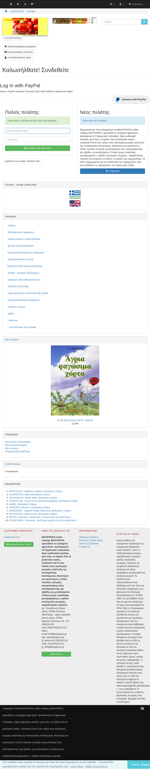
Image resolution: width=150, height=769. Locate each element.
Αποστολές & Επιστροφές (18, 442)
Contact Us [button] (56, 654)
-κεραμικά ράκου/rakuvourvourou (23, 279)
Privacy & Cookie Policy (91, 540)
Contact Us (84, 547)
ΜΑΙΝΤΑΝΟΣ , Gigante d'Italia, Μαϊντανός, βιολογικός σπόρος (40, 510)
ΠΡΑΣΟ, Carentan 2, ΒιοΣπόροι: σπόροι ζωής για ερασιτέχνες (40, 517)
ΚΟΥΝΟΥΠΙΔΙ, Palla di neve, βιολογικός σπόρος (33, 514)
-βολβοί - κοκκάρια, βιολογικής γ (23, 273)
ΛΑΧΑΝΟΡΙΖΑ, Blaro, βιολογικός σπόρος (29, 494)
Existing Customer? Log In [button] (18, 544)
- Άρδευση (12, 320)
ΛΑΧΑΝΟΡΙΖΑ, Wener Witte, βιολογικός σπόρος (33, 497)
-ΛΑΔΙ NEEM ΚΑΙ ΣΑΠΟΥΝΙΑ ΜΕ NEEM (27, 293)
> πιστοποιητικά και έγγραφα (21, 327)
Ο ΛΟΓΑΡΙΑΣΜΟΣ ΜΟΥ (17, 57)
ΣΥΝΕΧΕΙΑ (112, 171)
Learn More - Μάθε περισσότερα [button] (88, 766)
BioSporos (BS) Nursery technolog (24, 266)
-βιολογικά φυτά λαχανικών (20, 232)
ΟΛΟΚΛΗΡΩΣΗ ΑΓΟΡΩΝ (18, 52)
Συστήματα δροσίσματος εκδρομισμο (25, 252)
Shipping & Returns (89, 537)
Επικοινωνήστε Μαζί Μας (17, 451)
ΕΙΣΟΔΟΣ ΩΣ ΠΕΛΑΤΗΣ (37, 148)
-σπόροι (11, 225)
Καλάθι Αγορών (13, 464)
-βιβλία (10, 313)
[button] (120, 764)
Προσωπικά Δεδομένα (16, 445)
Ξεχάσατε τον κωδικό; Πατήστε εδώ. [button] (23, 161)
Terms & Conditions (89, 543)
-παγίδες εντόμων (16, 307)
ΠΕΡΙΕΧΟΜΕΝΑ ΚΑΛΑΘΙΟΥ (20, 46)
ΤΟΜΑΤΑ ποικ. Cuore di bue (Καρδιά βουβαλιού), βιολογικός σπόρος (43, 501)
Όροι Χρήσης (11, 448)
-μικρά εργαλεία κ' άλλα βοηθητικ (23, 239)
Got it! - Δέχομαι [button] (141, 764)
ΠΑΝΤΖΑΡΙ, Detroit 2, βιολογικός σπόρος (29, 507)
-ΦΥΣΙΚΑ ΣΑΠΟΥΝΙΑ (17, 286)
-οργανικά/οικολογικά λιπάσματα (23, 300)
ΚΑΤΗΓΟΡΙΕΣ (13, 38)
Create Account (12, 537)
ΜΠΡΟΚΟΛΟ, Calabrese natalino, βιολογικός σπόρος (35, 491)
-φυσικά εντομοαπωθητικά (20, 245)
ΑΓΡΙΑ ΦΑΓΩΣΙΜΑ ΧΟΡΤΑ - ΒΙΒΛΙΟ (75, 420)
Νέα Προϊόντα (12, 339)
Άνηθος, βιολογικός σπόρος (23, 504)
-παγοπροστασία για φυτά (20, 259)
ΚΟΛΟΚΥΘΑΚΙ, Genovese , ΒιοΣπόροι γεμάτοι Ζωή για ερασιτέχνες (43, 520)
